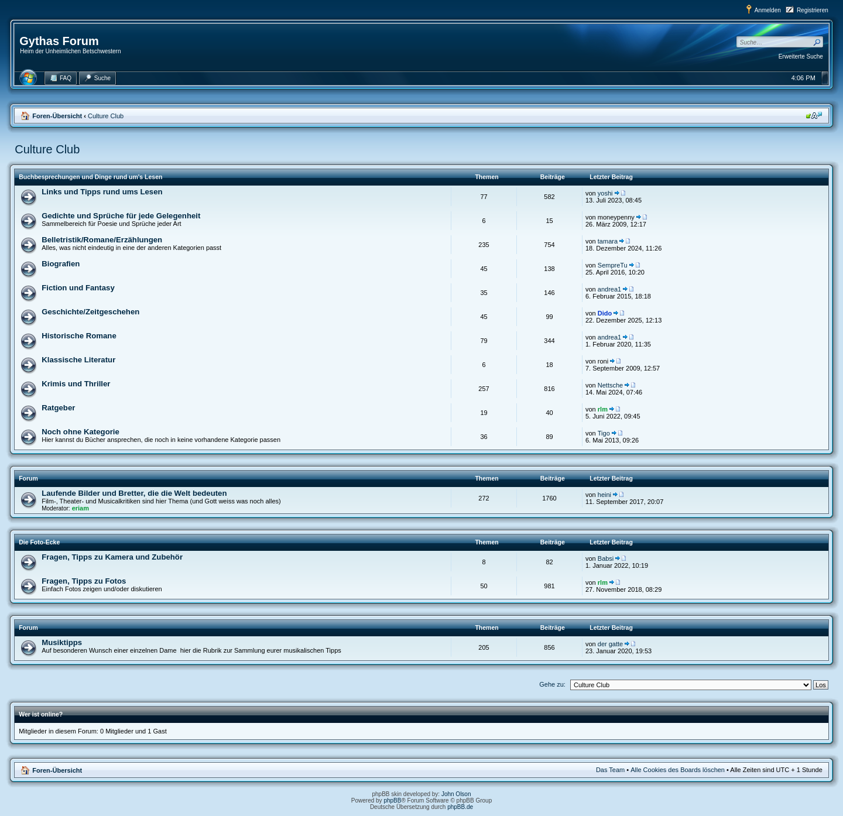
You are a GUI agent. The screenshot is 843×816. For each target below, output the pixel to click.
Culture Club (106, 115)
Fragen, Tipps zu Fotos (84, 581)
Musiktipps (62, 642)
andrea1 (609, 289)
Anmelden (768, 10)
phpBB (392, 800)
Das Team (610, 769)
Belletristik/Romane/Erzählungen (102, 239)
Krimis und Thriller (76, 383)
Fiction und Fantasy (78, 287)
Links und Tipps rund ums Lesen (102, 191)
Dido (605, 313)
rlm (603, 409)
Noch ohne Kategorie (80, 431)
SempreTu (613, 265)
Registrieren (812, 10)
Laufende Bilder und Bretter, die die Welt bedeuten (134, 493)
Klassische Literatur (78, 359)
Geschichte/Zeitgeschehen (90, 311)
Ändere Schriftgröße (814, 115)
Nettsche (610, 385)
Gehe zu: (552, 684)
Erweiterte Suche (801, 56)
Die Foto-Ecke (39, 542)
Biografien (61, 263)
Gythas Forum (59, 41)
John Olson (456, 794)
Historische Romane (79, 335)
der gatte (610, 643)
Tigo (604, 433)
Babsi (606, 558)
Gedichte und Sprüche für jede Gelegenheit (121, 215)
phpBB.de (460, 807)
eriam (80, 508)
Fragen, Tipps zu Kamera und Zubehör (112, 557)
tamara (608, 241)
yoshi (605, 193)
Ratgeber (58, 407)
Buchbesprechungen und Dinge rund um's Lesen (90, 176)
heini (604, 494)
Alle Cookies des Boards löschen (677, 769)
